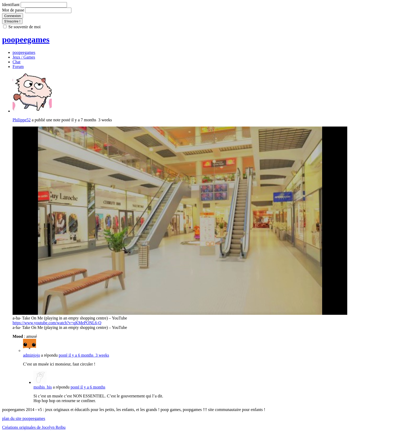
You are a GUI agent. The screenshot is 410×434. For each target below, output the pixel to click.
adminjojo (31, 355)
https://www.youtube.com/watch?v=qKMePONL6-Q (57, 323)
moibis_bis (42, 387)
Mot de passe (13, 10)
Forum (18, 66)
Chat (16, 62)
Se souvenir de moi (24, 27)
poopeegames (25, 39)
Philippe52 (22, 120)
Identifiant (11, 4)
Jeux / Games (24, 57)
